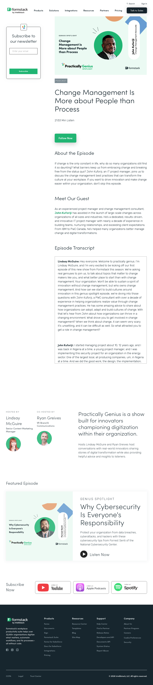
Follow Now (65, 138)
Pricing (118, 10)
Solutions (54, 10)
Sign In (144, 3)
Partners (104, 10)
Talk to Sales (136, 10)
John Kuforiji (63, 213)
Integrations (71, 10)
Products (38, 10)
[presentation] (32, 61)
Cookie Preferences (132, 637)
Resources (88, 10)
